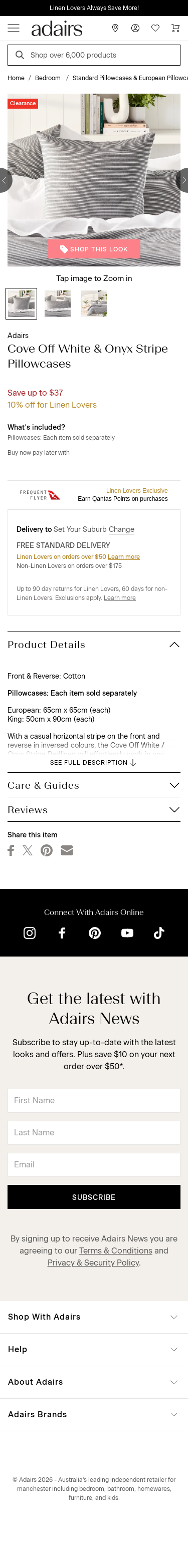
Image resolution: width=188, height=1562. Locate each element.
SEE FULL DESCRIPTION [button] (94, 763)
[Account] (135, 28)
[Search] (22, 56)
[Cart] (175, 28)
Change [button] (121, 529)
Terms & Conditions (115, 1251)
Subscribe (94, 1197)
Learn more (124, 556)
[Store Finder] (115, 28)
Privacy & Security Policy (93, 1263)
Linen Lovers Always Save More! (94, 8)
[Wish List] (155, 28)
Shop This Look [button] (94, 249)
